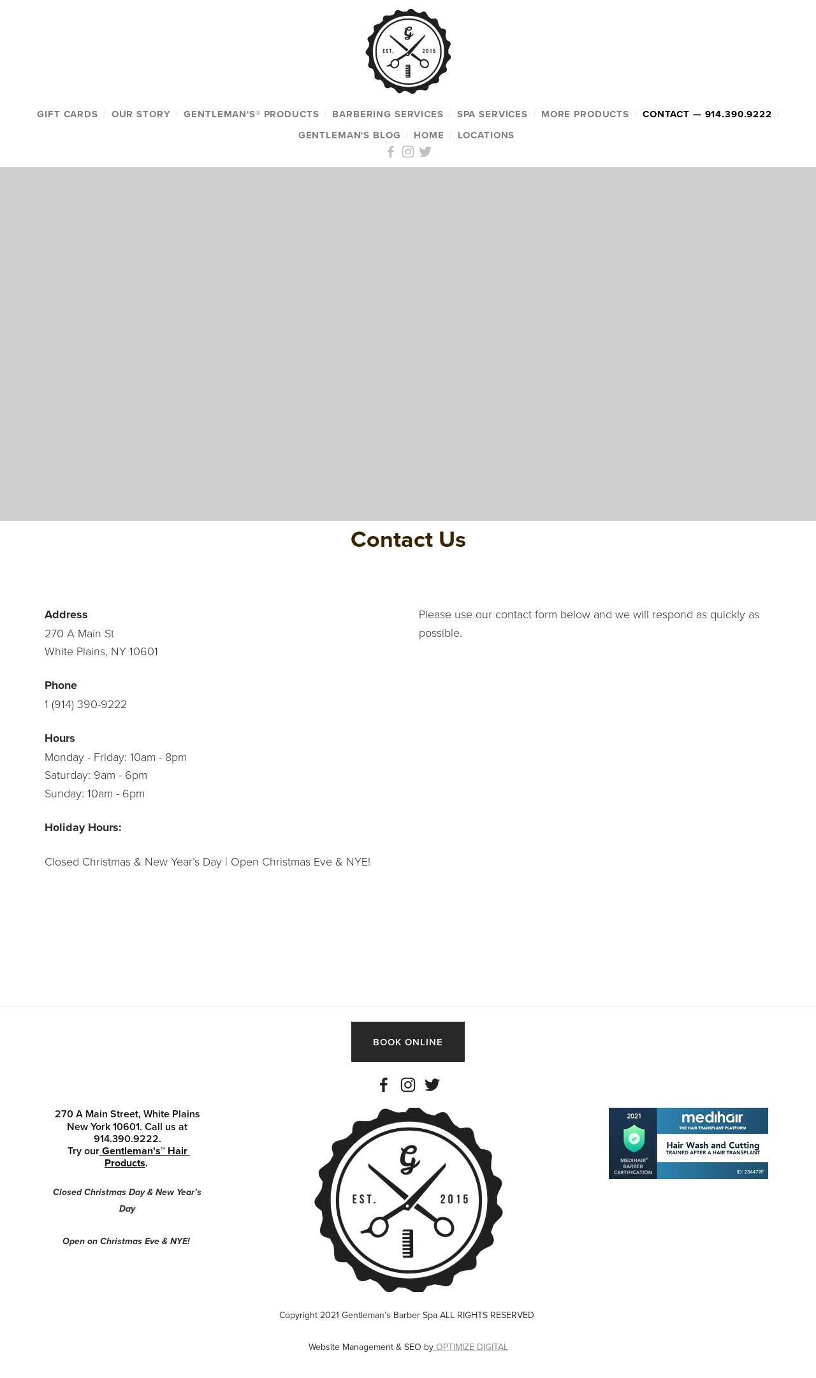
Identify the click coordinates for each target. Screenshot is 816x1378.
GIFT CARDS (67, 114)
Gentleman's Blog (349, 135)
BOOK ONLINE (408, 1041)
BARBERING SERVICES (387, 114)
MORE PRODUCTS (585, 114)
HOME (429, 135)
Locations (486, 135)
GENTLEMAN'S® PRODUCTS (251, 114)
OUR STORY (141, 114)
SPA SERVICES (492, 114)
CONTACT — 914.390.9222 (707, 114)
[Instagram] (408, 1084)
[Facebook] (383, 1084)
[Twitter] (432, 1084)
